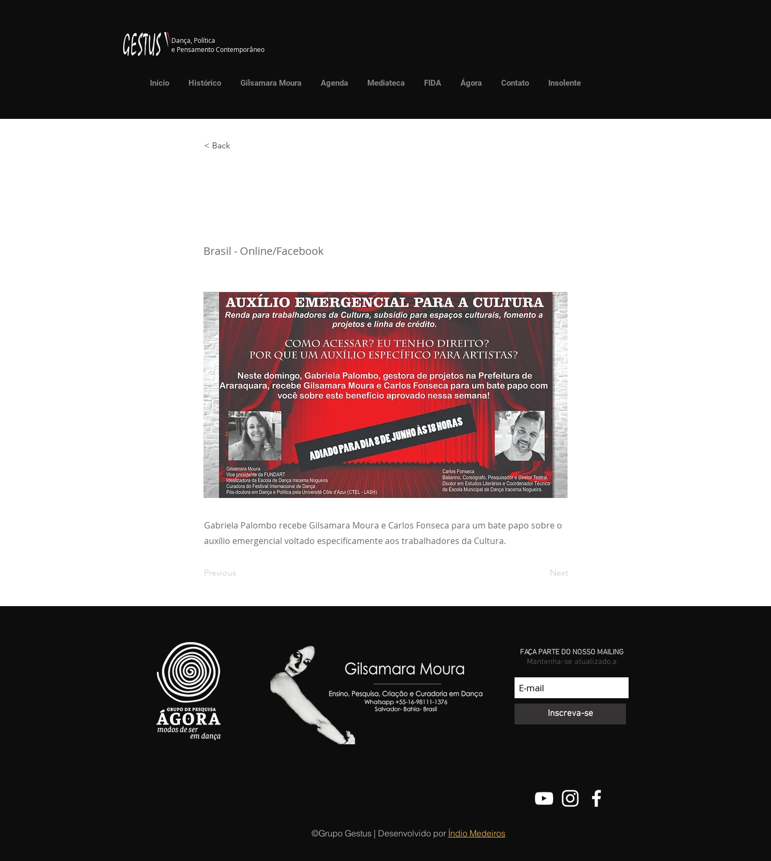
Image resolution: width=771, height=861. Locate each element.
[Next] (541, 573)
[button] (383, 83)
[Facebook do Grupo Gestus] (596, 798)
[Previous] (239, 573)
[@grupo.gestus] (570, 798)
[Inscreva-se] (570, 714)
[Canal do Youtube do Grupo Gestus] (544, 798)
